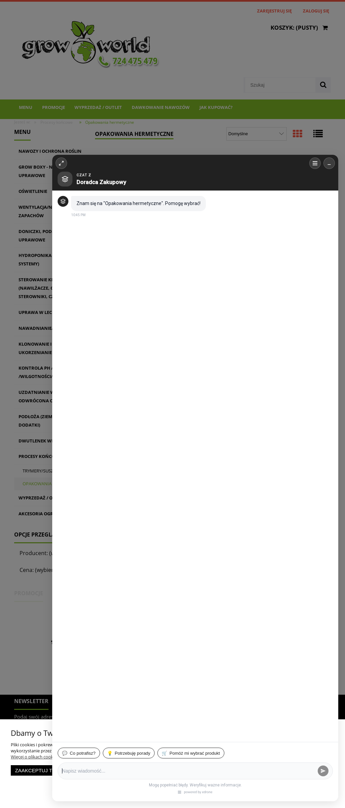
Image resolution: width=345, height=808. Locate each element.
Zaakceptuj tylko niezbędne (55, 770)
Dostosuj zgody (128, 770)
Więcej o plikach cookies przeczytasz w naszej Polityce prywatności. (77, 757)
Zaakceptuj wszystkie (193, 770)
